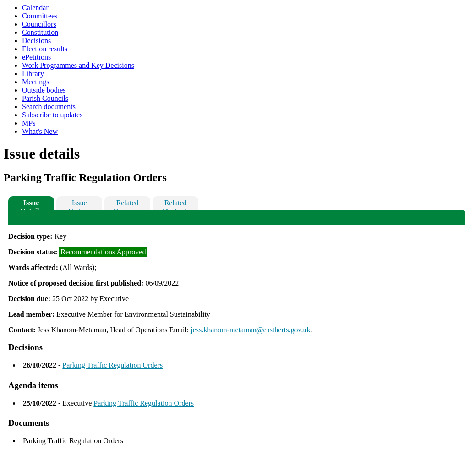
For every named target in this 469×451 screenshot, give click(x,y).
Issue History (79, 204)
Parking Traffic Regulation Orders (112, 365)
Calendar (35, 7)
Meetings (35, 82)
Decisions (36, 40)
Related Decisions (127, 204)
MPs (28, 123)
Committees (39, 16)
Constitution (40, 32)
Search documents (49, 106)
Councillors (39, 24)
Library (33, 73)
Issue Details (31, 204)
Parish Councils (45, 98)
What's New (40, 131)
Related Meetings (175, 204)
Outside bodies (44, 90)
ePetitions (36, 57)
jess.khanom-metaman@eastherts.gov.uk (250, 330)
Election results (44, 49)
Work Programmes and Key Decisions (78, 65)
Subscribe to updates (52, 115)
